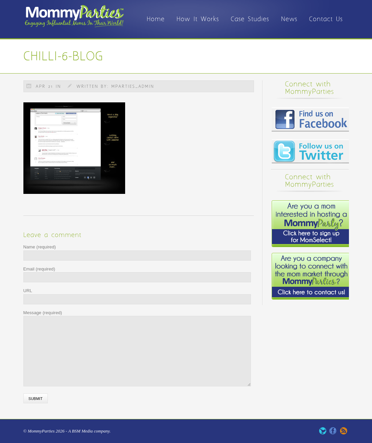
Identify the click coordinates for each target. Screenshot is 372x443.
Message (42, 312)
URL (27, 290)
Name (39, 246)
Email (39, 268)
